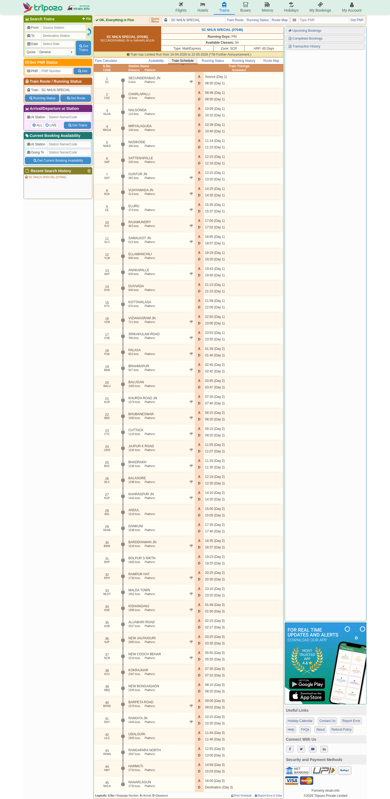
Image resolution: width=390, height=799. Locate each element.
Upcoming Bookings (304, 31)
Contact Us (327, 721)
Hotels (202, 7)
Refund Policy (342, 729)
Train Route (40, 81)
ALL (39, 125)
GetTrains (83, 48)
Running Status (68, 81)
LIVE (53, 125)
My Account (352, 7)
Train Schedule (183, 61)
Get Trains (77, 125)
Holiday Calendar (300, 721)
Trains (224, 7)
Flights (181, 7)
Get (82, 71)
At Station (36, 117)
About (320, 729)
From (33, 28)
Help (291, 729)
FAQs (305, 729)
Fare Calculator (106, 61)
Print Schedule (241, 795)
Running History (243, 61)
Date (32, 44)
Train (32, 90)
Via (86, 19)
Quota (31, 52)
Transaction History (304, 46)
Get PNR (356, 20)
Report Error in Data (268, 795)
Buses (245, 7)
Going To (35, 152)
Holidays (291, 7)
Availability (156, 61)
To (30, 36)
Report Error (351, 721)
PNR (32, 71)
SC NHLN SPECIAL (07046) (45, 177)
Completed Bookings (305, 38)
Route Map (280, 20)
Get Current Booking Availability (58, 160)
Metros (267, 7)
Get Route (75, 98)
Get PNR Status (41, 62)
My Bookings (320, 7)
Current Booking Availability (52, 135)
